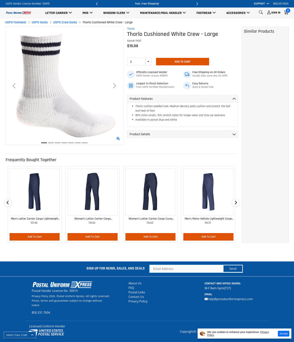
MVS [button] (85, 13)
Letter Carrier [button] (56, 13)
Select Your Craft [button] (16, 335)
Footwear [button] (204, 13)
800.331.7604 (280, 4)
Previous (97, 4)
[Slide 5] (71, 143)
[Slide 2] (51, 143)
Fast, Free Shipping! (147, 4)
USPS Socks (40, 22)
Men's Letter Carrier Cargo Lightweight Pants (34, 219)
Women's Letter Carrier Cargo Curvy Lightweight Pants (150, 219)
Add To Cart (182, 62)
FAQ (131, 288)
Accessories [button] (236, 13)
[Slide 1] (44, 143)
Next (197, 4)
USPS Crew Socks (65, 22)
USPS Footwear (15, 22)
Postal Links (136, 292)
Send (232, 269)
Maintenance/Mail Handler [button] (161, 13)
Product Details (140, 134)
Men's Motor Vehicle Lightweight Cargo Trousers (208, 219)
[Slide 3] (57, 143)
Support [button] (259, 4)
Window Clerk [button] (114, 13)
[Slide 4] (64, 143)
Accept (284, 333)
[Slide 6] (78, 143)
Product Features (141, 99)
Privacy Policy (138, 301)
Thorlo (131, 29)
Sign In (275, 13)
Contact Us (136, 297)
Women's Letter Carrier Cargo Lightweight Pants (92, 219)
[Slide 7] (84, 143)
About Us (135, 283)
